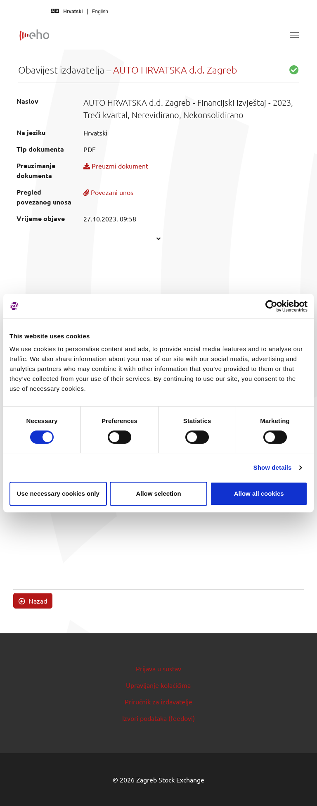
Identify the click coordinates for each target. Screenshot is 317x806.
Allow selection (158, 493)
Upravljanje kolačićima (158, 685)
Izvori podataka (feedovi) (158, 718)
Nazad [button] (33, 601)
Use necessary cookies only (58, 493)
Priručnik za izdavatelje (158, 701)
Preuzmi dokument (115, 166)
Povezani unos (108, 192)
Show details (272, 467)
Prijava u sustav (158, 668)
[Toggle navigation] (294, 35)
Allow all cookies (259, 493)
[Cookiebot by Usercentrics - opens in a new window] (271, 306)
